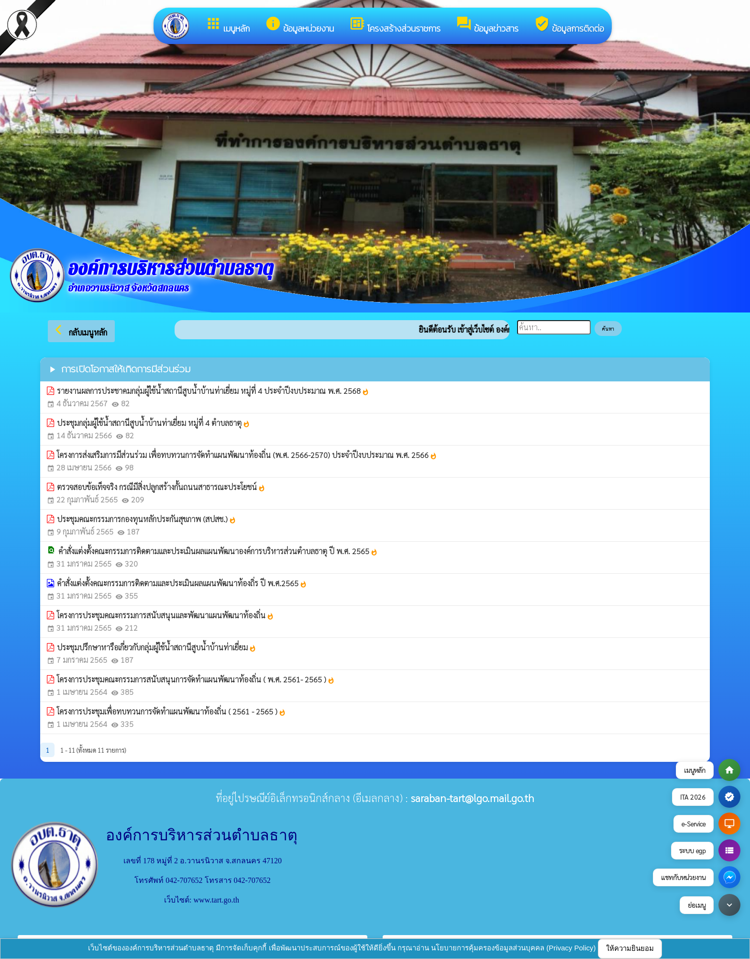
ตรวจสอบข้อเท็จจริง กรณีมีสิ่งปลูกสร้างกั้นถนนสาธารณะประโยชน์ (161, 487)
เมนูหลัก (227, 25)
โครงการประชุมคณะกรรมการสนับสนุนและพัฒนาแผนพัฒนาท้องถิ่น (165, 615)
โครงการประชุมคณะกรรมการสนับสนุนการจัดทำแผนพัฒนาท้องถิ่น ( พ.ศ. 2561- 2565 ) (196, 679)
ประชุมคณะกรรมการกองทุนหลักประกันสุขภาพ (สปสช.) (146, 519)
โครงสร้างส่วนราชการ (395, 25)
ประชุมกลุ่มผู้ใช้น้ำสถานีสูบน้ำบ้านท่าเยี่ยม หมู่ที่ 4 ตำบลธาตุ (153, 423)
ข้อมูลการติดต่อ (569, 25)
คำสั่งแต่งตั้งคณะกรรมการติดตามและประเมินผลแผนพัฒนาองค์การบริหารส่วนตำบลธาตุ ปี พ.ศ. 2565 (218, 551)
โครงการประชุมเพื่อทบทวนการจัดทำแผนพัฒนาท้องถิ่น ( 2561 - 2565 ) (171, 711)
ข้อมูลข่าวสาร (487, 25)
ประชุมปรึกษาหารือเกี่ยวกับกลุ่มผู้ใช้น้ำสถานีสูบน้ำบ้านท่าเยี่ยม (156, 647)
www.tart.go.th (216, 900)
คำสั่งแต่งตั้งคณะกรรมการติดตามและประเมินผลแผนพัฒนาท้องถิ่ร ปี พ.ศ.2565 (182, 583)
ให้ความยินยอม (630, 948)
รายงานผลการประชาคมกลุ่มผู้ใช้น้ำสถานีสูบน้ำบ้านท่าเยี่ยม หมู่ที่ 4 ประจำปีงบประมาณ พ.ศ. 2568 (213, 391)
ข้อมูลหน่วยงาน (299, 25)
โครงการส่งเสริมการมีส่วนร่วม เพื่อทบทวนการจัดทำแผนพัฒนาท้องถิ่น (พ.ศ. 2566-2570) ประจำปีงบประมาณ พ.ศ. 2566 (247, 455)
